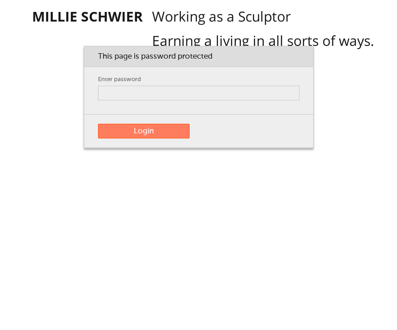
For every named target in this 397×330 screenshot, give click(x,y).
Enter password (119, 79)
